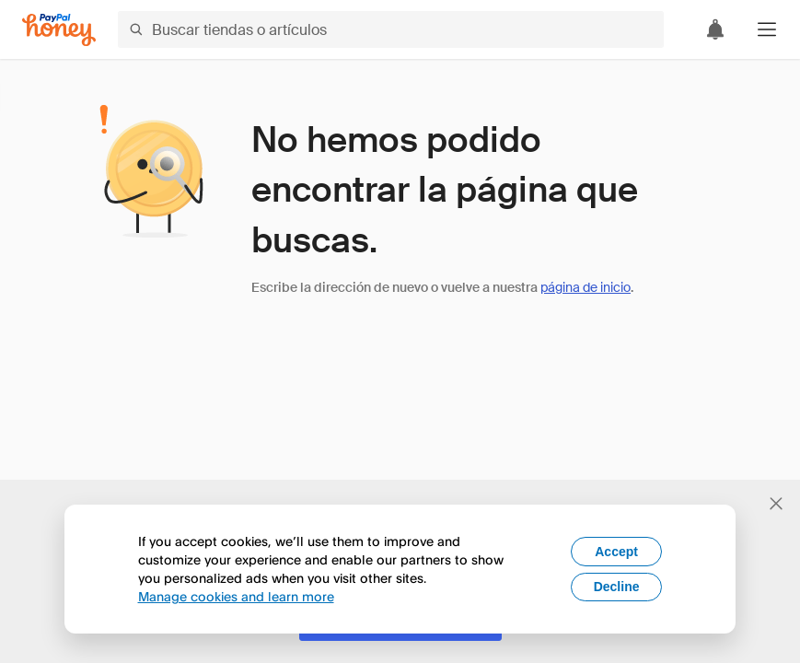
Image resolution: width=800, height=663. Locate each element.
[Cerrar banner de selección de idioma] (776, 503)
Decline (617, 586)
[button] (767, 29)
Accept (616, 551)
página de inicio (585, 287)
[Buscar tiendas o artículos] (391, 29)
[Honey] (59, 30)
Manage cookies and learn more (236, 596)
